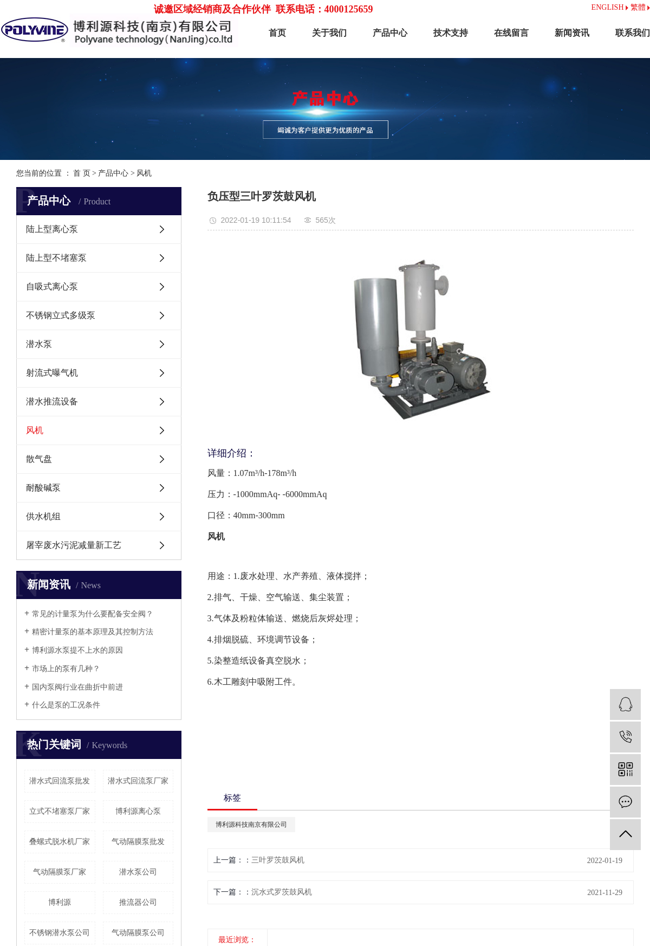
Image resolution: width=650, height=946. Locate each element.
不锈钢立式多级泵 (60, 315)
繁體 (640, 7)
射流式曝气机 (52, 372)
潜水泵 (39, 344)
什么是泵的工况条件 (66, 705)
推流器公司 (138, 902)
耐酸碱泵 (43, 487)
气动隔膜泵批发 (138, 842)
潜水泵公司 (138, 872)
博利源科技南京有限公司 (251, 824)
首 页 (81, 173)
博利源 (59, 902)
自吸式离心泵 (52, 286)
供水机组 (43, 516)
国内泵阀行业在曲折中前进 (77, 687)
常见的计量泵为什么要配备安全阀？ (92, 614)
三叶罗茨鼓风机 (277, 860)
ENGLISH (610, 7)
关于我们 (329, 32)
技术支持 (450, 32)
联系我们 (632, 32)
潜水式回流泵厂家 (138, 781)
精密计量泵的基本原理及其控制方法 (92, 632)
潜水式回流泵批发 (59, 781)
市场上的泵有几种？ (66, 669)
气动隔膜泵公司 (138, 933)
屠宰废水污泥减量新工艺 (73, 545)
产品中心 (390, 32)
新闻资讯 (572, 32)
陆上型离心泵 (52, 229)
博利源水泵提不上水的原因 (77, 650)
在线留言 (511, 32)
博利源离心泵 (138, 811)
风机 (144, 173)
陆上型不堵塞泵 (56, 257)
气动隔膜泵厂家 (59, 872)
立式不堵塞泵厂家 (59, 811)
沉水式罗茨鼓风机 (281, 892)
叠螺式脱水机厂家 (59, 842)
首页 (277, 32)
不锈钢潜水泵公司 (59, 933)
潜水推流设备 (52, 401)
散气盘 (39, 459)
